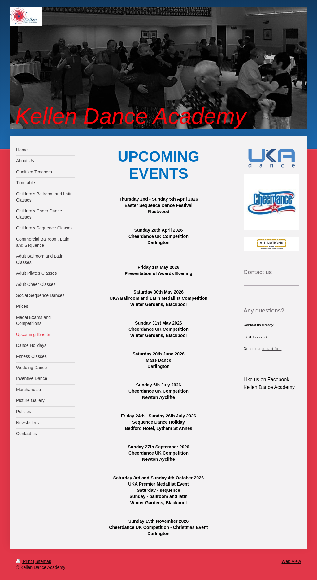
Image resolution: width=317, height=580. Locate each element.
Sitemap (43, 561)
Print (24, 561)
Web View (291, 561)
